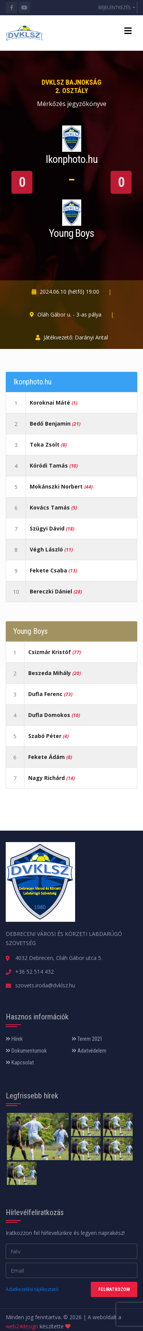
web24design (22, 1326)
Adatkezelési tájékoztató (32, 1289)
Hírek (14, 1038)
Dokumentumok (26, 1050)
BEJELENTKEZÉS (115, 7)
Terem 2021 (87, 1038)
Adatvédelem (89, 1050)
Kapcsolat (20, 1062)
